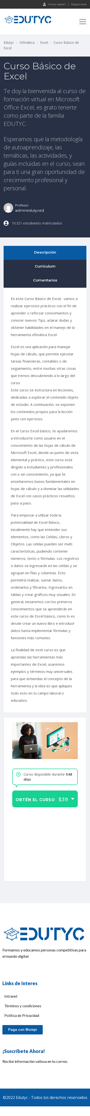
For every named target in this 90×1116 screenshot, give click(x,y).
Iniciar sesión (54, 4)
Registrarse (78, 4)
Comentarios (45, 280)
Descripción (45, 252)
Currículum (45, 266)
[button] (22, 1029)
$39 (63, 799)
